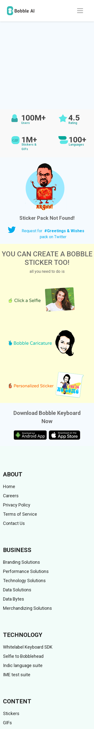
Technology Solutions (24, 580)
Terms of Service (20, 514)
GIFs (7, 722)
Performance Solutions (26, 571)
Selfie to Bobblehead (23, 656)
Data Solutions (17, 589)
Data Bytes (13, 599)
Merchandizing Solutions (27, 608)
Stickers (11, 713)
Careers (11, 495)
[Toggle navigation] (80, 11)
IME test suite (16, 674)
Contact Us (14, 523)
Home (9, 486)
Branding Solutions (21, 562)
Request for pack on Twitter (53, 233)
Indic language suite (23, 665)
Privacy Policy (16, 504)
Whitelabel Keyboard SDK (27, 647)
